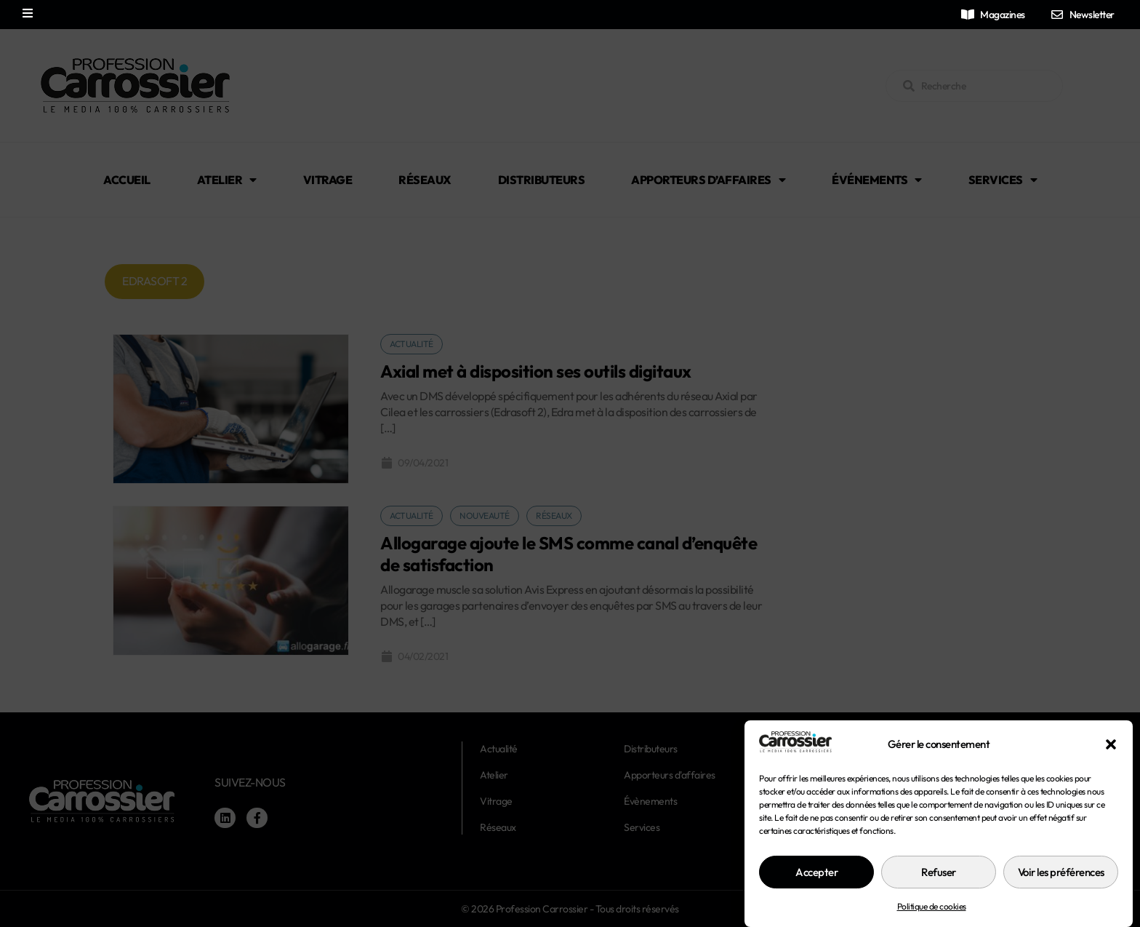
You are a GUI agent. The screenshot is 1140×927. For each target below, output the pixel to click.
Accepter (816, 872)
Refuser (938, 872)
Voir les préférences (1061, 872)
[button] (1111, 744)
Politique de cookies (931, 906)
